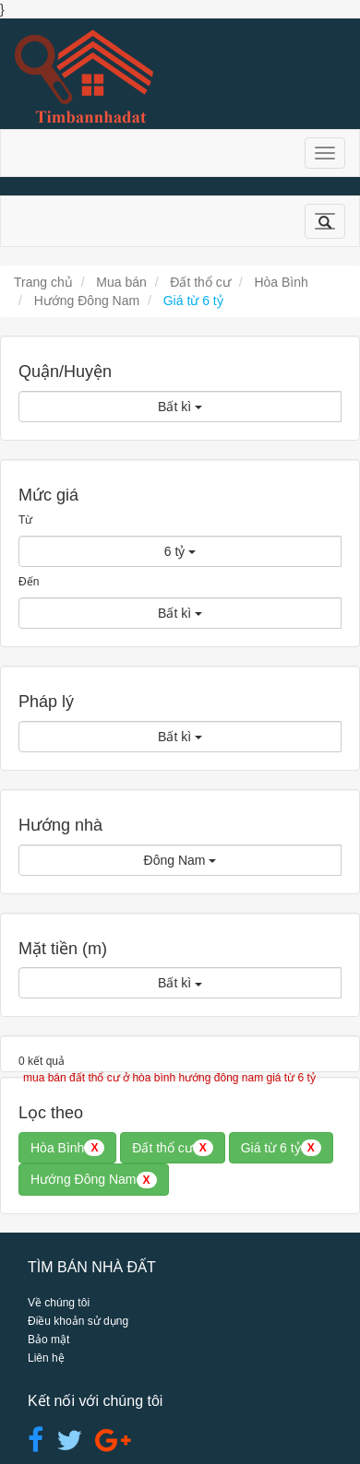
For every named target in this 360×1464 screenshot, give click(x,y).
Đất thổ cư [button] (172, 1147)
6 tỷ (180, 551)
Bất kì (180, 406)
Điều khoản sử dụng (78, 1321)
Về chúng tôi (59, 1302)
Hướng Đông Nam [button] (93, 1180)
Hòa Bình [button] (67, 1147)
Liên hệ (46, 1358)
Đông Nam (180, 860)
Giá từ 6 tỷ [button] (281, 1147)
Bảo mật (48, 1339)
